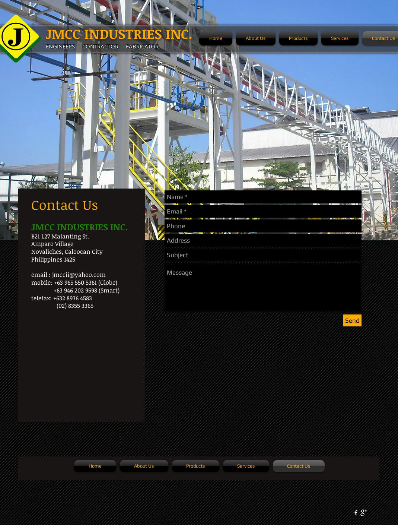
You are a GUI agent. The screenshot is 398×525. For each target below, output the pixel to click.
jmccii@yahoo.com (79, 275)
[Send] (352, 320)
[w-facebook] (356, 512)
